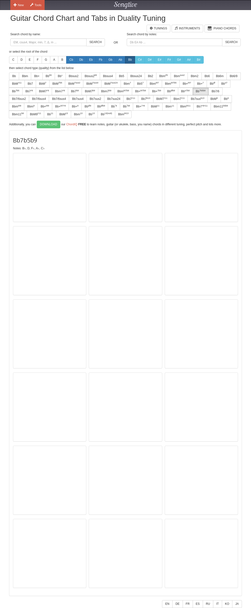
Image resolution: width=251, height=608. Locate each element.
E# (160, 59)
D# (149, 59)
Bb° (60, 76)
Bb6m (220, 76)
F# (169, 59)
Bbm (25, 76)
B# (199, 59)
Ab (120, 59)
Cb (71, 59)
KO (227, 604)
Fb (100, 59)
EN (167, 604)
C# (140, 59)
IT (217, 604)
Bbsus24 (136, 76)
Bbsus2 (73, 76)
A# (189, 59)
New (18, 5)
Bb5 (121, 76)
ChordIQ (71, 124)
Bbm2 (194, 76)
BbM (17, 83)
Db (81, 59)
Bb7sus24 (113, 99)
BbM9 (35, 114)
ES (198, 604)
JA (237, 604)
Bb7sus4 (78, 99)
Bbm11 (221, 106)
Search (95, 42)
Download (48, 124)
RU (208, 604)
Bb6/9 (233, 76)
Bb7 (30, 83)
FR (188, 604)
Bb (130, 59)
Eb (91, 59)
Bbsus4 (108, 76)
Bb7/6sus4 (39, 99)
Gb (110, 59)
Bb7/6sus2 (19, 99)
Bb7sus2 (95, 99)
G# (179, 59)
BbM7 (44, 91)
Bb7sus (197, 99)
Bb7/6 (215, 91)
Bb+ (36, 76)
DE (178, 604)
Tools (35, 5)
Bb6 (207, 76)
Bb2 (150, 76)
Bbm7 (60, 91)
